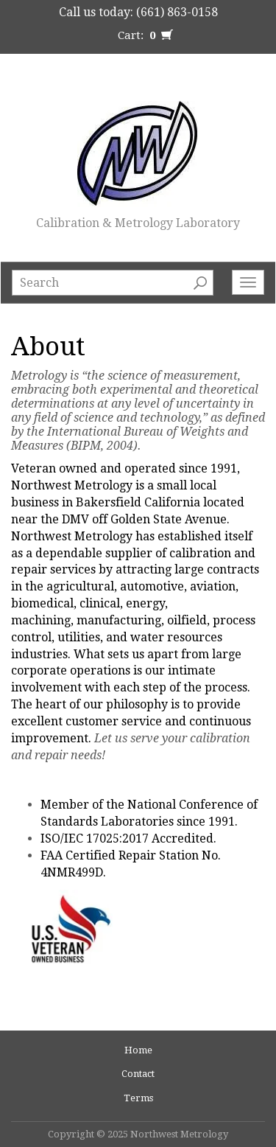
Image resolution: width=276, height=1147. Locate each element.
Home (138, 1050)
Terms (138, 1098)
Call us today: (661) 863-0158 (138, 12)
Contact (138, 1073)
